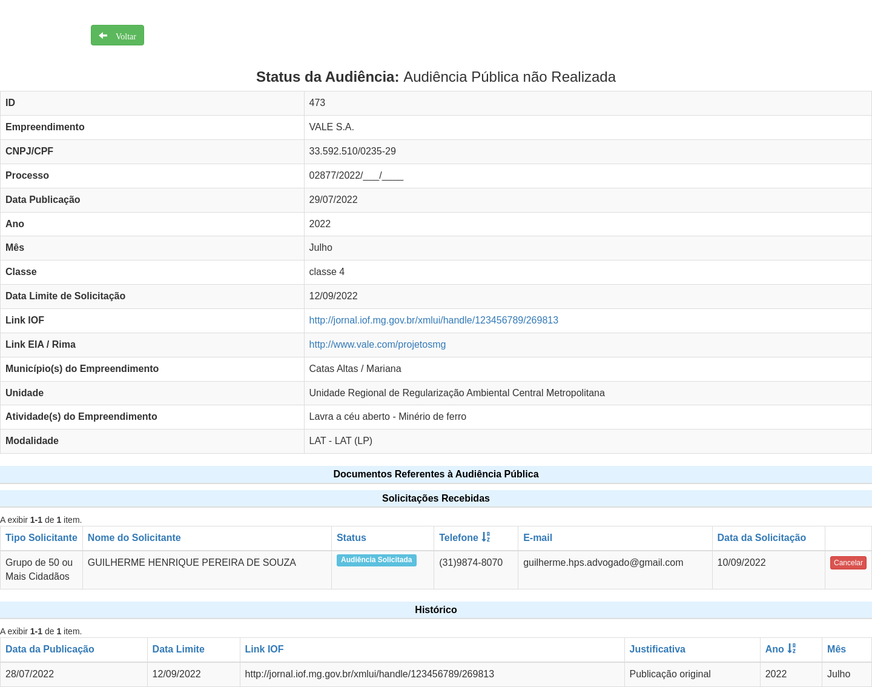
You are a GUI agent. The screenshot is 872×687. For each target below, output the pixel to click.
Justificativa (657, 649)
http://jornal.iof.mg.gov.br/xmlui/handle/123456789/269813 (434, 320)
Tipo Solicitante (41, 538)
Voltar (121, 35)
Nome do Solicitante (134, 538)
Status (351, 538)
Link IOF (264, 649)
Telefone (458, 538)
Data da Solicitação (762, 538)
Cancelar (848, 563)
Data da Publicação (49, 649)
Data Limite (179, 649)
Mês (836, 649)
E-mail (537, 538)
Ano (774, 649)
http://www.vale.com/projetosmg (377, 344)
